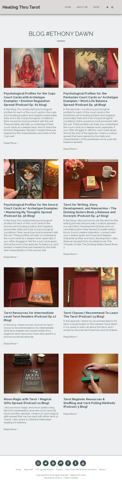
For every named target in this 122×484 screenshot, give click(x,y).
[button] (107, 7)
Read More (11, 143)
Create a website (70, 478)
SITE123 (58, 478)
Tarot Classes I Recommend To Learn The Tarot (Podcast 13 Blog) (90, 314)
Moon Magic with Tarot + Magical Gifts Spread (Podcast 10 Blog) (27, 401)
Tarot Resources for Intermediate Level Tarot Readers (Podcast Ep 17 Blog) (30, 316)
